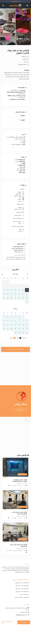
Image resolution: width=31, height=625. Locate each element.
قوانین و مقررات (21, 244)
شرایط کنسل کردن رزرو (20, 255)
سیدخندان (20, 518)
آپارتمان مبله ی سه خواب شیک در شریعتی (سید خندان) (19, 513)
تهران (22, 141)
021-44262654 (23, 612)
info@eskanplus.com (21, 615)
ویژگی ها (23, 185)
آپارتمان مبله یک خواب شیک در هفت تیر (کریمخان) (18, 545)
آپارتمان (24, 59)
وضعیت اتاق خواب (20, 112)
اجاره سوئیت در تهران (24, 594)
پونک (21, 143)
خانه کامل (24, 57)
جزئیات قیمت (22, 88)
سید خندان (19, 485)
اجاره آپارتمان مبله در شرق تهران (22, 588)
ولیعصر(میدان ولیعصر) (17, 550)
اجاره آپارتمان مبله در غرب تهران (22, 586)
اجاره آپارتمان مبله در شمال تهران (22, 583)
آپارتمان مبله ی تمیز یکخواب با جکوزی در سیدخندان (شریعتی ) (19, 480)
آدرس (24, 134)
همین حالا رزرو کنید (23, 622)
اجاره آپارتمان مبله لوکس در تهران (22, 597)
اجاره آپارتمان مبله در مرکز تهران (22, 591)
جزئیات (23, 157)
